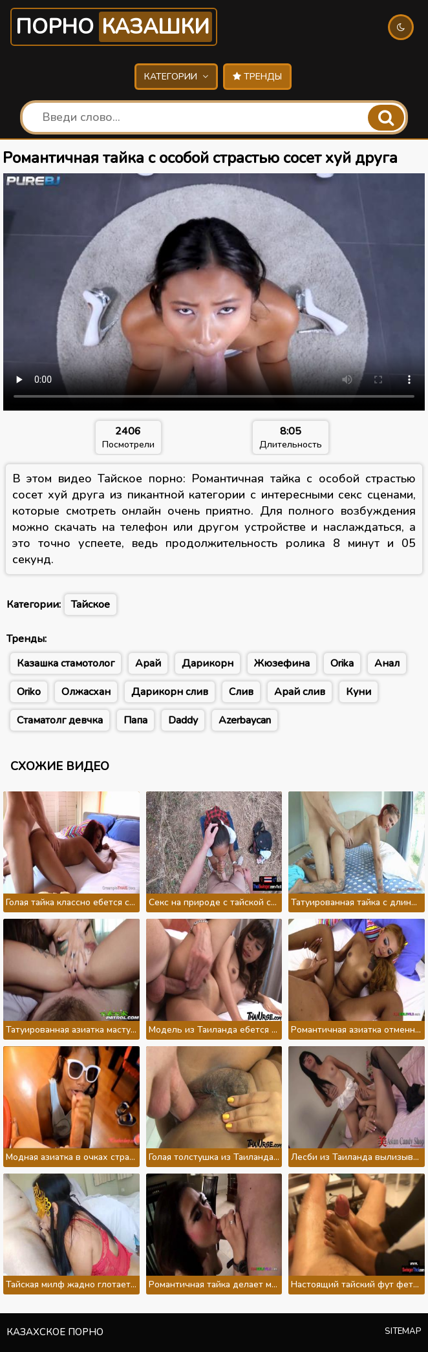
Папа (135, 720)
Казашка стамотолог (65, 663)
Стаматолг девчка (60, 720)
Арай (148, 663)
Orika (342, 663)
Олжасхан (86, 692)
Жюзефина (282, 663)
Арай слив (299, 692)
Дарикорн (207, 663)
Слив (241, 692)
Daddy (183, 720)
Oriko (29, 692)
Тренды (257, 76)
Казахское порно (54, 1331)
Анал (387, 663)
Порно (114, 27)
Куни (358, 692)
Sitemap (403, 1331)
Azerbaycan (245, 720)
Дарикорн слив (169, 692)
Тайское (90, 604)
